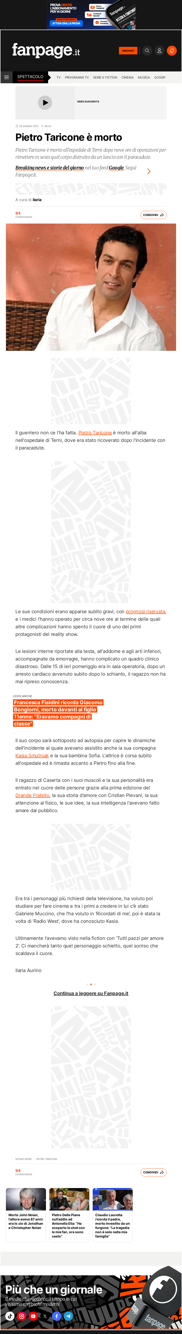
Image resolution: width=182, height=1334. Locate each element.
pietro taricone (46, 1159)
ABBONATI (128, 50)
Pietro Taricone (95, 433)
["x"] (50, 1317)
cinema (128, 77)
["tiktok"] (10, 1317)
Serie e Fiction (105, 77)
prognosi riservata (145, 611)
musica (144, 77)
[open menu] (6, 77)
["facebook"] (63, 1317)
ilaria (37, 200)
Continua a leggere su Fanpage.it (91, 993)
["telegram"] (77, 1317)
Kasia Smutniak (32, 755)
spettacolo (30, 76)
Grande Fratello (32, 795)
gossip (159, 77)
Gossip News (23, 1159)
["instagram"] (23, 1317)
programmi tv (77, 77)
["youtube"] (37, 1317)
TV (59, 77)
